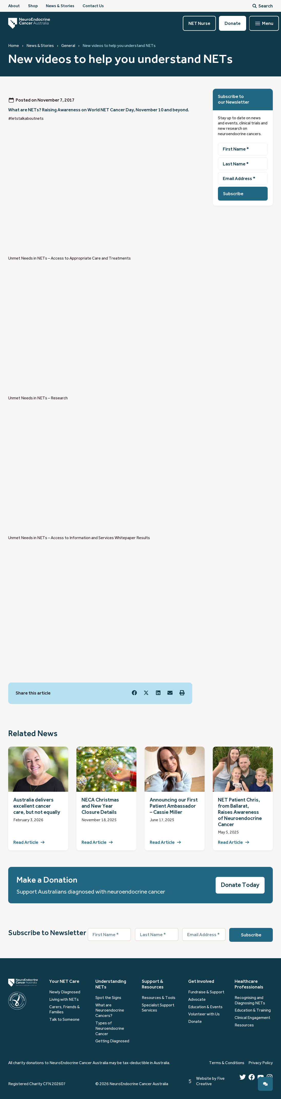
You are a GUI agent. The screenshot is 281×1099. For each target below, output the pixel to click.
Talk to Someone (64, 1019)
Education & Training (253, 1010)
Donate (195, 1021)
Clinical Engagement (252, 1017)
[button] (134, 693)
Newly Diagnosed (64, 992)
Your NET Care (64, 981)
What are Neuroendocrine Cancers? (109, 1010)
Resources (244, 1025)
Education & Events (205, 1007)
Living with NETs (64, 999)
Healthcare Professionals (249, 984)
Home (13, 45)
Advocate (197, 999)
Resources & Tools (158, 997)
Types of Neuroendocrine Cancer (109, 1028)
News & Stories (40, 45)
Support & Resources (153, 984)
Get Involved (201, 981)
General (68, 45)
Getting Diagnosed (112, 1041)
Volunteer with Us (204, 1014)
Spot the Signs (108, 997)
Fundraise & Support (206, 992)
